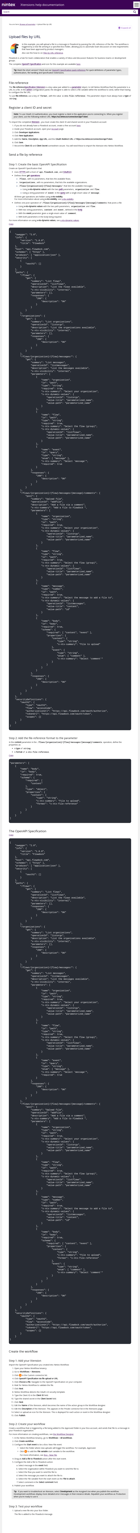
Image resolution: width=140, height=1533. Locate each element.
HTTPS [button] (22, 171)
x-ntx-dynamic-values (69, 218)
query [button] (62, 192)
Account (55, 128)
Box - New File (50, 1453)
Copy (11, 222)
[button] (134, 12)
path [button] (61, 188)
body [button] (80, 208)
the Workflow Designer (63, 1432)
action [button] (29, 89)
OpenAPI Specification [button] (31, 64)
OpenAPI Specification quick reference (69, 70)
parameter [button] (76, 87)
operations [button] (35, 175)
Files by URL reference (53, 53)
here (78, 64)
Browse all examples (27, 24)
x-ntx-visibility (67, 198)
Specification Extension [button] (35, 87)
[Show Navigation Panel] (136, 4)
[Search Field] (70, 12)
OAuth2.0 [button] (67, 171)
